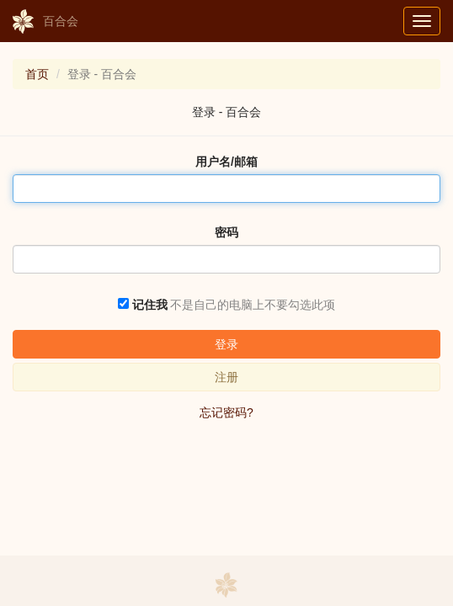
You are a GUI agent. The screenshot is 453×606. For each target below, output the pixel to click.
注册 (226, 377)
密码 (226, 232)
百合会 (45, 22)
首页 (37, 74)
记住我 (150, 304)
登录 (226, 344)
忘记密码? (226, 412)
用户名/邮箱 (226, 161)
